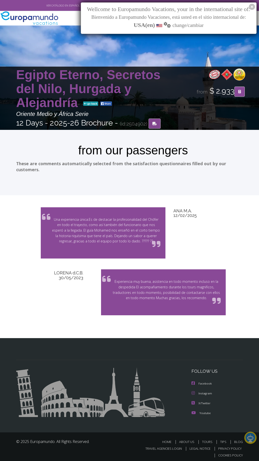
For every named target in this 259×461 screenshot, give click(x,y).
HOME (168, 439)
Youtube (201, 410)
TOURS (208, 439)
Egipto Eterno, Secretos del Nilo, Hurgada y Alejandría (88, 89)
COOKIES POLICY (229, 453)
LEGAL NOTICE (197, 446)
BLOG (238, 439)
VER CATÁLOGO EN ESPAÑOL (52, 5)
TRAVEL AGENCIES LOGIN (160, 446)
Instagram (201, 391)
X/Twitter (201, 401)
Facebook (201, 382)
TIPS (223, 439)
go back (90, 103)
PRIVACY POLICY (229, 446)
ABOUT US (188, 439)
